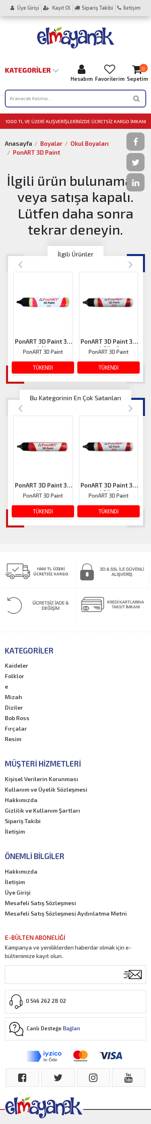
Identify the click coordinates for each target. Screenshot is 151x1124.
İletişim (129, 7)
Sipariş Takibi (93, 7)
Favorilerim (109, 73)
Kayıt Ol (56, 7)
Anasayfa (18, 143)
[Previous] (20, 264)
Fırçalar (16, 728)
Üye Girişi (24, 7)
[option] (43, 324)
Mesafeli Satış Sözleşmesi (40, 902)
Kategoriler (32, 70)
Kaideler (16, 665)
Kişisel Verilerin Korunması (41, 778)
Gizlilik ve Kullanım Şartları (42, 810)
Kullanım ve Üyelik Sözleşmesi (46, 789)
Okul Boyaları (89, 143)
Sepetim (137, 73)
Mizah (13, 696)
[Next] (130, 264)
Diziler (14, 707)
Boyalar (51, 143)
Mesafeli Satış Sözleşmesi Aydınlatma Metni (66, 913)
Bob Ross (17, 717)
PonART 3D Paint (36, 152)
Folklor (14, 675)
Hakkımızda (21, 799)
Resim (13, 738)
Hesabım (81, 73)
